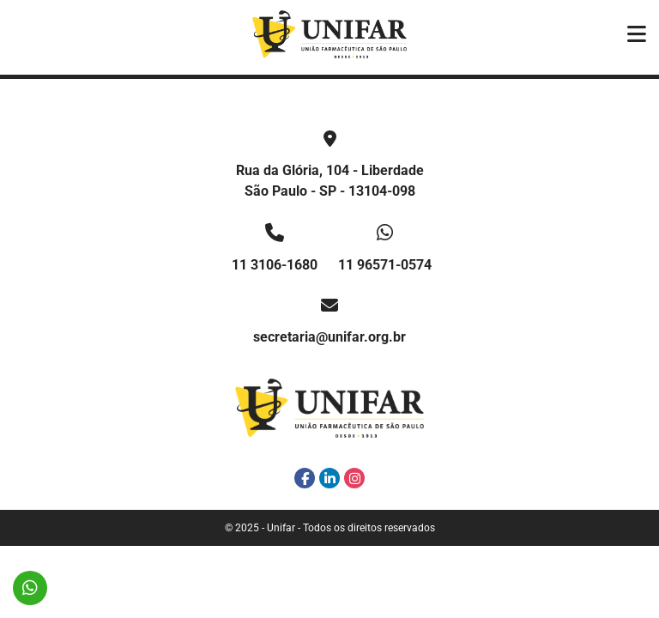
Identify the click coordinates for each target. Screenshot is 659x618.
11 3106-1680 (274, 265)
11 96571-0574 (385, 265)
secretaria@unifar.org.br (329, 337)
